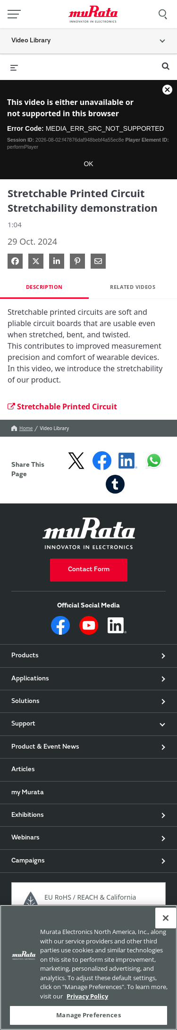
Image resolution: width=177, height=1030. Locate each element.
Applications (30, 679)
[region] (88, 967)
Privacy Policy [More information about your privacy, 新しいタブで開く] (87, 996)
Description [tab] (44, 286)
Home (22, 428)
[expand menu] (14, 67)
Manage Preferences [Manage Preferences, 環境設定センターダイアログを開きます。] (88, 1015)
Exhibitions (27, 815)
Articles (23, 770)
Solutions (25, 701)
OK (88, 164)
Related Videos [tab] (132, 286)
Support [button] (23, 724)
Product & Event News (45, 747)
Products (25, 656)
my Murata (27, 793)
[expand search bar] (165, 62)
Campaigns (28, 861)
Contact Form (89, 570)
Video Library (54, 428)
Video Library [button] (31, 41)
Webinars (25, 838)
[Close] (165, 918)
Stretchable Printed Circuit (62, 406)
